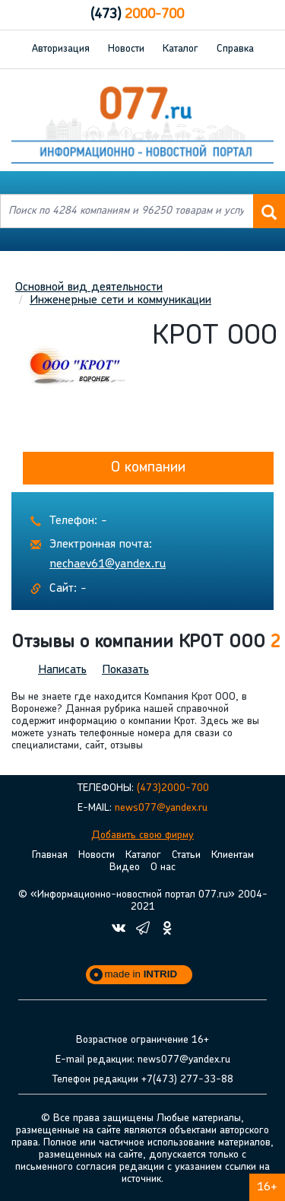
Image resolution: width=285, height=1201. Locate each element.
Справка (235, 49)
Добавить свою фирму (142, 835)
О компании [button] (148, 467)
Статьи (186, 855)
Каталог (180, 49)
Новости (126, 49)
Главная (50, 855)
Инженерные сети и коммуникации (120, 300)
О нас (163, 867)
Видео (124, 867)
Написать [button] (62, 670)
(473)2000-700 (173, 788)
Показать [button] (125, 670)
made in (141, 974)
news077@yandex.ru (161, 808)
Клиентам (232, 855)
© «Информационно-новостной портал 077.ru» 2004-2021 (143, 901)
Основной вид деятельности (89, 287)
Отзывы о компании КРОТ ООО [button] (145, 643)
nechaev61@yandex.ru (107, 564)
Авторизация (61, 49)
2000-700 (137, 15)
